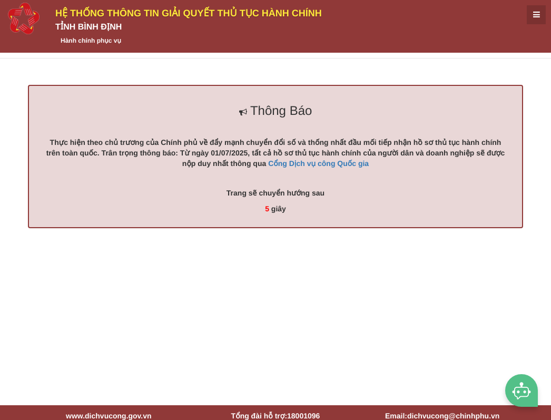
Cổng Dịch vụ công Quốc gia (318, 163)
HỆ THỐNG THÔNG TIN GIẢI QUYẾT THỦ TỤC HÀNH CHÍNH (188, 13)
